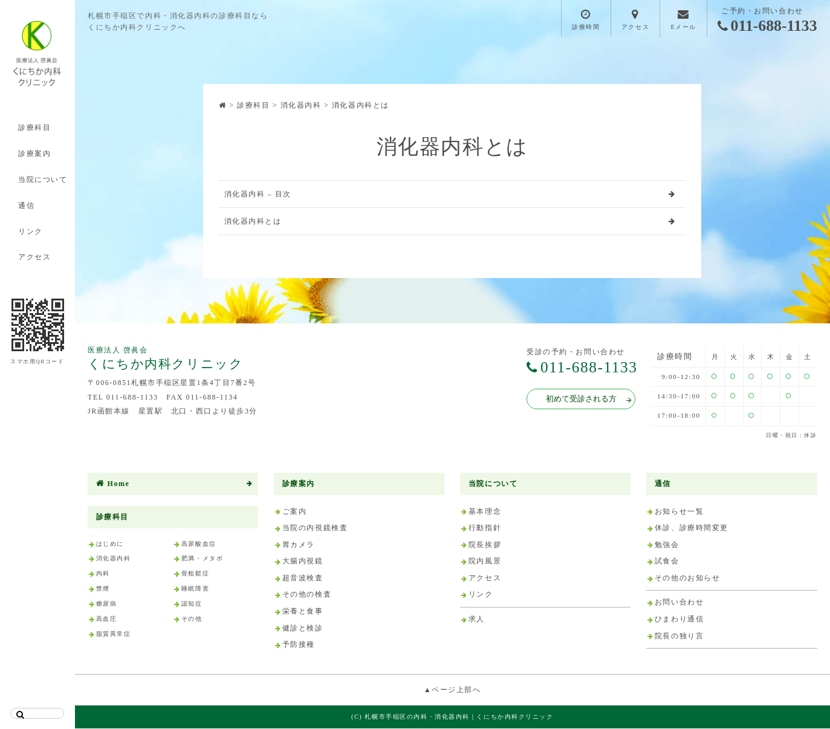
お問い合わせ (679, 603)
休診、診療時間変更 (691, 528)
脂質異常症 (113, 634)
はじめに (110, 544)
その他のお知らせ (688, 578)
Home (113, 484)
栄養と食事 (302, 612)
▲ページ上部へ (452, 690)
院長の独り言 (679, 636)
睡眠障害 (195, 589)
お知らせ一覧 (679, 512)
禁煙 (103, 589)
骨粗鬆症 (195, 574)
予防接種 (298, 645)
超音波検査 (302, 578)
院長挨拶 (484, 545)
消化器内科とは (253, 222)
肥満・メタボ (202, 559)
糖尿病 (106, 604)
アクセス (34, 257)
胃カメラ (298, 545)
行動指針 (484, 528)
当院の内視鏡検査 (315, 528)
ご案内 (294, 512)
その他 (192, 619)
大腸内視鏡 (302, 562)
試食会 (667, 562)
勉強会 (667, 545)
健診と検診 (302, 628)
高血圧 (106, 619)
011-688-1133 (767, 26)
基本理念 (484, 512)
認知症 (192, 604)
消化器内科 (113, 559)
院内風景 (484, 562)
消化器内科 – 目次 (258, 194)
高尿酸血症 (198, 544)
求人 (476, 619)
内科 (103, 574)
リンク (30, 231)
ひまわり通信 (679, 619)
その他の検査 (306, 595)
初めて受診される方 (586, 399)
